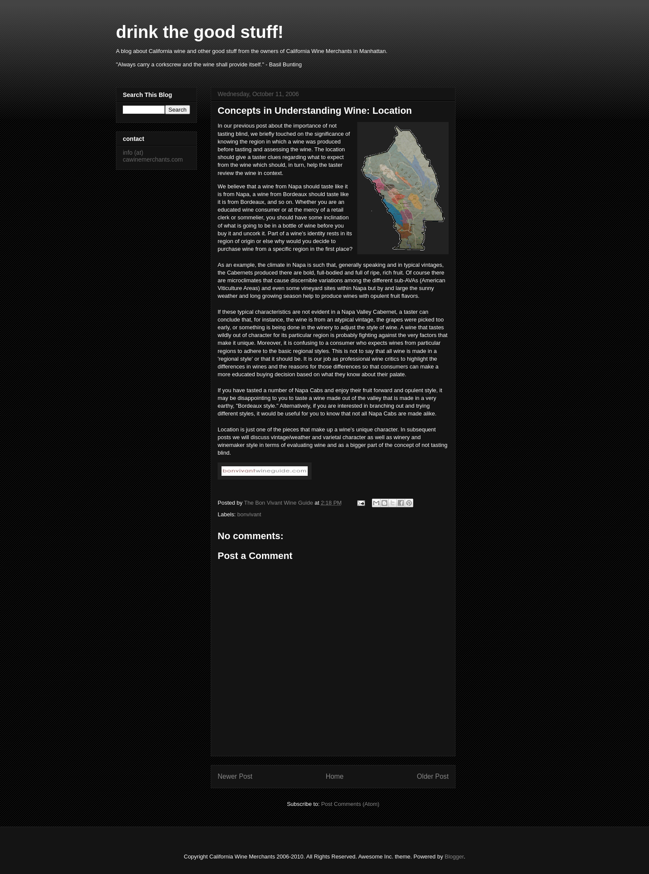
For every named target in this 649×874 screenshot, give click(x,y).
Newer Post (235, 776)
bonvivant (249, 514)
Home (335, 776)
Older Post (433, 776)
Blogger (454, 856)
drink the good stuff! (200, 31)
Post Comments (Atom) (350, 804)
